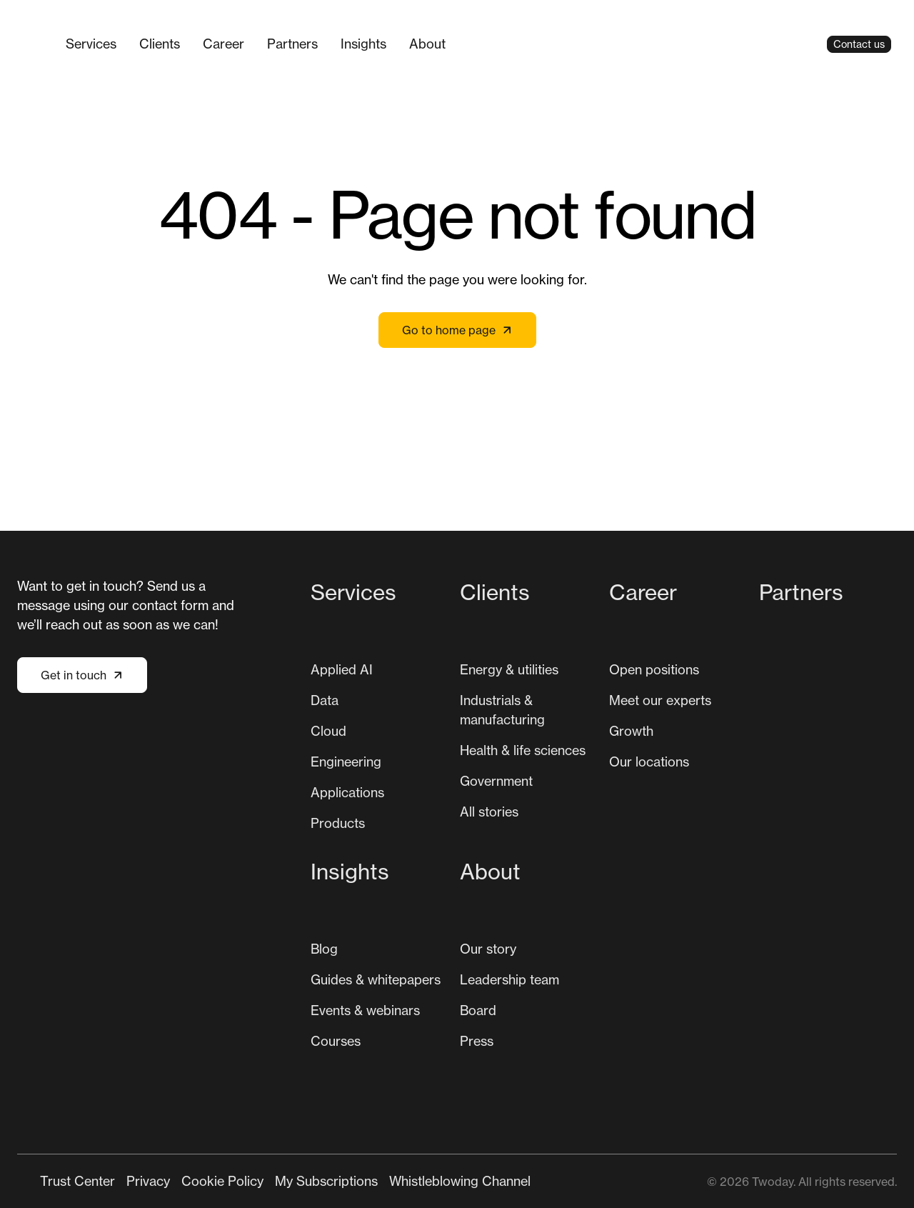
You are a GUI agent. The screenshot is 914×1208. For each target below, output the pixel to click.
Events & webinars (365, 1010)
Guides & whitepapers (376, 979)
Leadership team (509, 979)
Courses (336, 1041)
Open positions (654, 669)
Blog (324, 949)
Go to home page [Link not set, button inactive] (457, 330)
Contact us (859, 44)
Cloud (328, 731)
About (427, 43)
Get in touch (82, 675)
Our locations (649, 761)
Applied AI (342, 669)
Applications (347, 792)
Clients (159, 43)
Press (476, 1041)
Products (338, 823)
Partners (292, 43)
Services (91, 43)
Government (496, 781)
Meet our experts (660, 700)
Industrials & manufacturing (502, 709)
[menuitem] (91, 44)
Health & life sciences (523, 750)
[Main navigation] (425, 44)
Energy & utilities (509, 669)
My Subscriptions (326, 1181)
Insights (363, 43)
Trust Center (77, 1181)
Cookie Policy (222, 1181)
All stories (489, 811)
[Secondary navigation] (285, 1181)
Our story (488, 949)
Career (223, 43)
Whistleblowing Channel (460, 1181)
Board (478, 1010)
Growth (631, 731)
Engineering (346, 761)
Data (324, 700)
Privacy (148, 1181)
